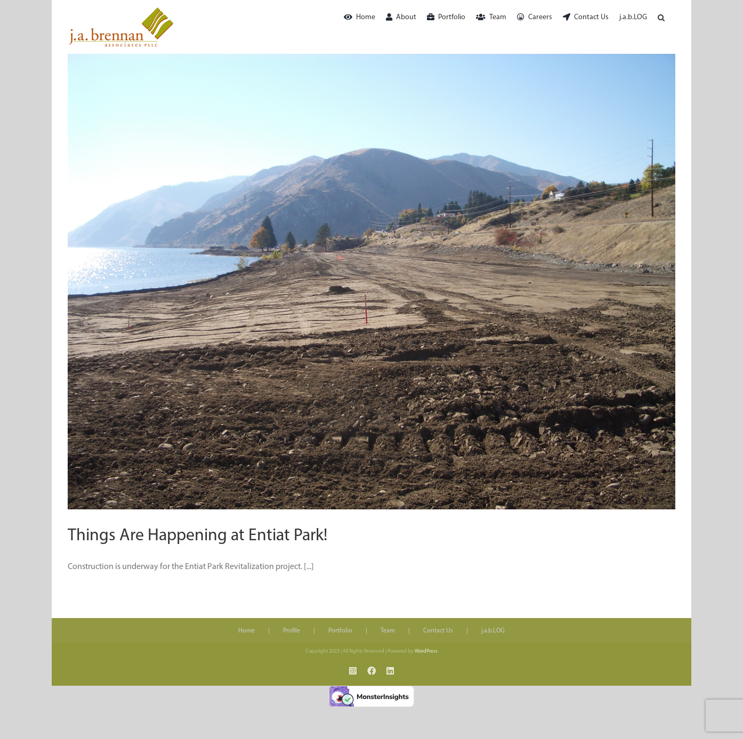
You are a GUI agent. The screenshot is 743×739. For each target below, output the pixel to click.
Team (388, 631)
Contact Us (438, 631)
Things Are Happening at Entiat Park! (197, 536)
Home (246, 631)
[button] (661, 17)
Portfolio (340, 631)
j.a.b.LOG (493, 631)
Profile (291, 631)
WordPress (426, 651)
